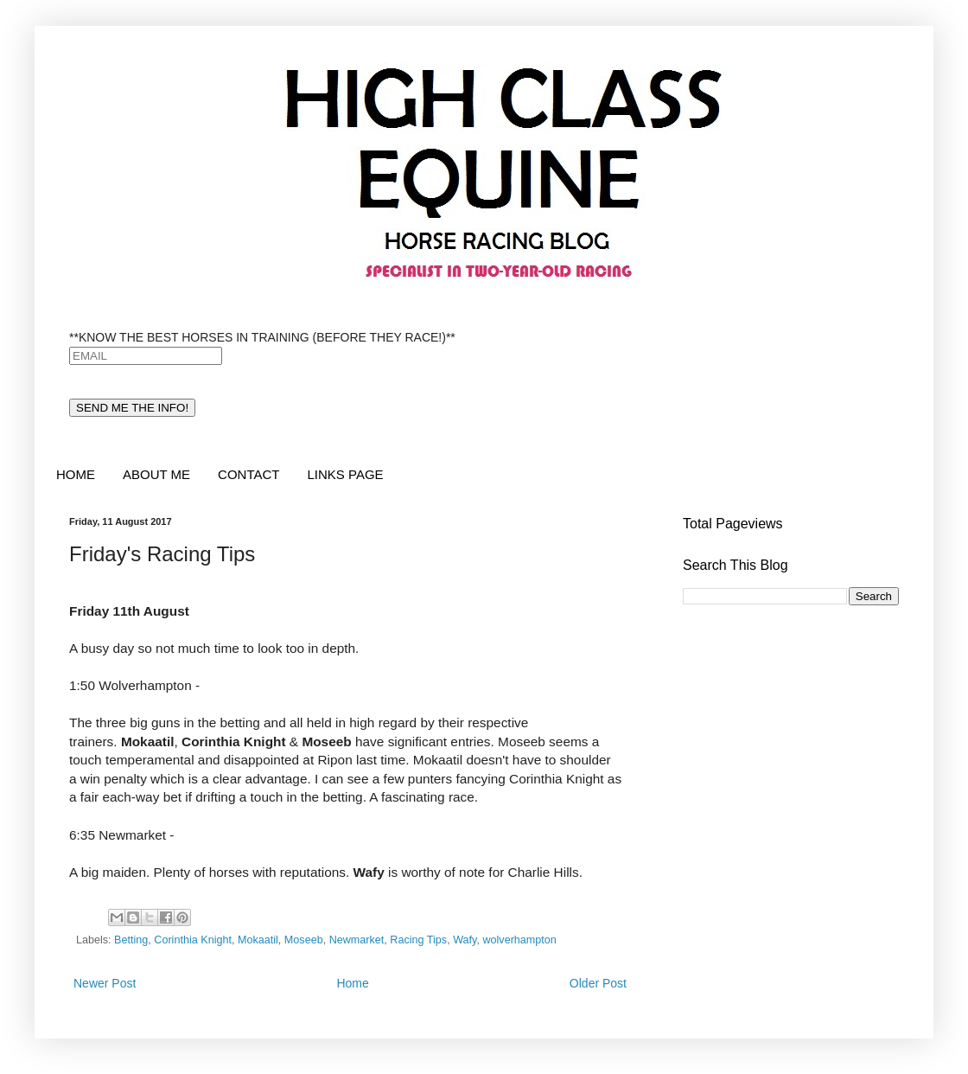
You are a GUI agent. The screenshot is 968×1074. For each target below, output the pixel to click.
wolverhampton (519, 940)
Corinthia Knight (193, 940)
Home (352, 983)
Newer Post (104, 983)
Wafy (464, 940)
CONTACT (248, 474)
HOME (75, 474)
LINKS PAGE (345, 474)
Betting (131, 940)
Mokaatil (258, 940)
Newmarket (357, 940)
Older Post (598, 983)
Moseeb (303, 940)
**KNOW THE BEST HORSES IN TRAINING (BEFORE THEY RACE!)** (262, 337)
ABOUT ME (156, 474)
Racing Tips (418, 940)
